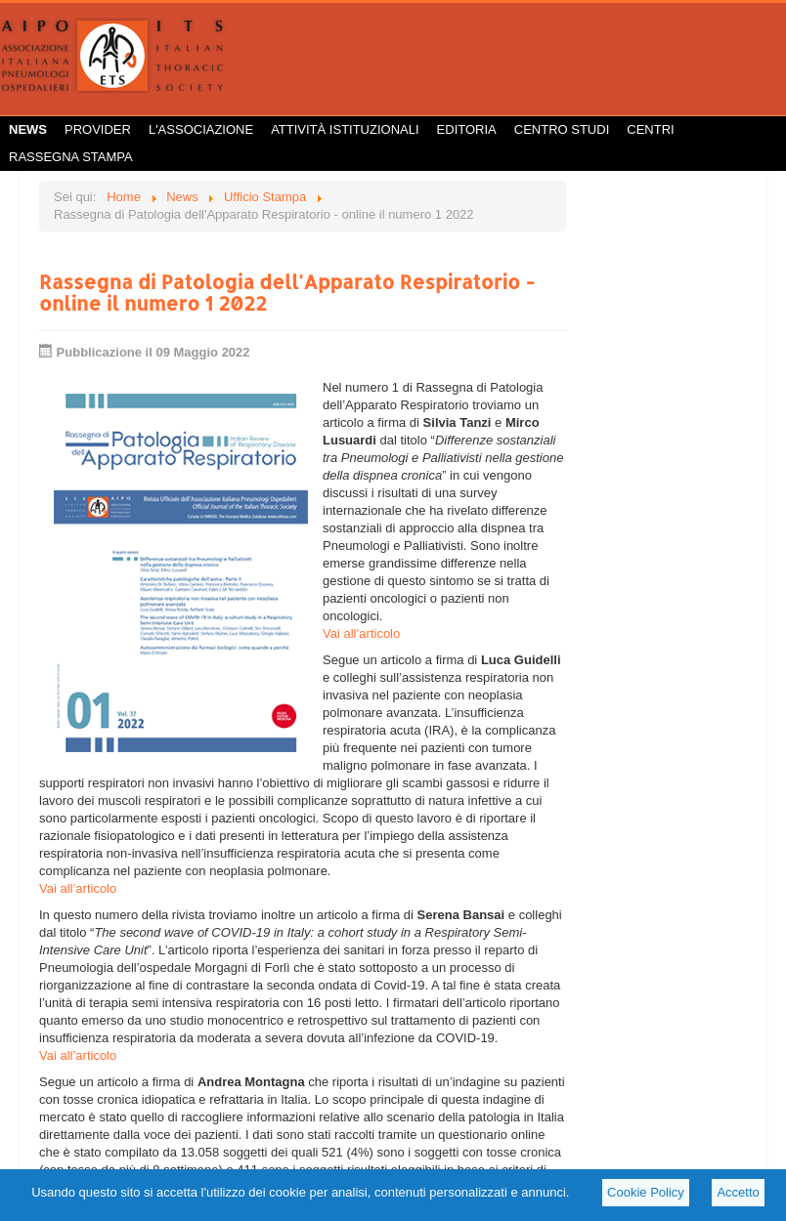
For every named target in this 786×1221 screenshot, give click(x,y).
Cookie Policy (645, 1192)
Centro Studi (562, 129)
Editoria (467, 129)
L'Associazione (201, 129)
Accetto (738, 1192)
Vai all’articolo (361, 633)
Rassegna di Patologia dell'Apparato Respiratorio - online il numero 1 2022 (287, 292)
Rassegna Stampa (71, 156)
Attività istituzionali (344, 129)
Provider (98, 129)
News (28, 129)
